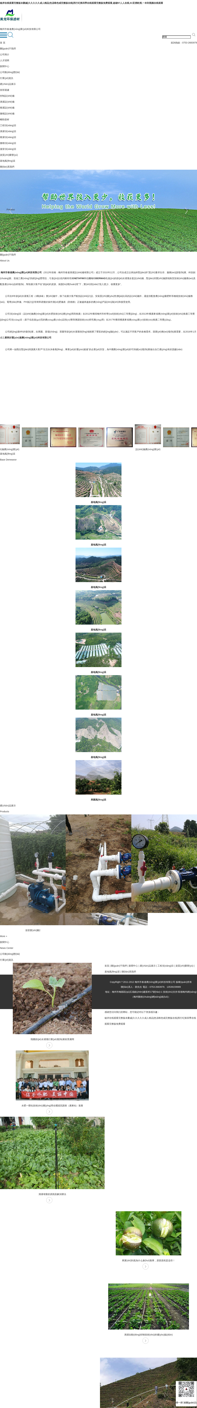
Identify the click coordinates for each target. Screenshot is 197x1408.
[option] (33, 873)
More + (3, 936)
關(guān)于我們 (8, 48)
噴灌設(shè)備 (7, 107)
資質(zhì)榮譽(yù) (9, 155)
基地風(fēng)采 (7, 161)
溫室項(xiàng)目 (8, 149)
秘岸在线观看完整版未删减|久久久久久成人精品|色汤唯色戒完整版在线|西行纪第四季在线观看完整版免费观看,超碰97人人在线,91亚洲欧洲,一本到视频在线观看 (81, 3)
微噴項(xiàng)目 (8, 143)
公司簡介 (4, 54)
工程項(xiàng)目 (8, 125)
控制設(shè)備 (7, 96)
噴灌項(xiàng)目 (8, 137)
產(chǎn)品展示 (8, 84)
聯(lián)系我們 (7, 166)
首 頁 (2, 42)
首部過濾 (4, 90)
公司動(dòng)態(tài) (10, 72)
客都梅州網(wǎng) (187, 992)
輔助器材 (4, 119)
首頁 (107, 965)
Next (186, 209)
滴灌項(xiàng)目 (8, 131)
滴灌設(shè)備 (7, 101)
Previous (11, 209)
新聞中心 (4, 66)
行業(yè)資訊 (6, 78)
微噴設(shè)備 (7, 113)
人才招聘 (4, 60)
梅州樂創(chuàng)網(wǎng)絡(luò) (150, 996)
